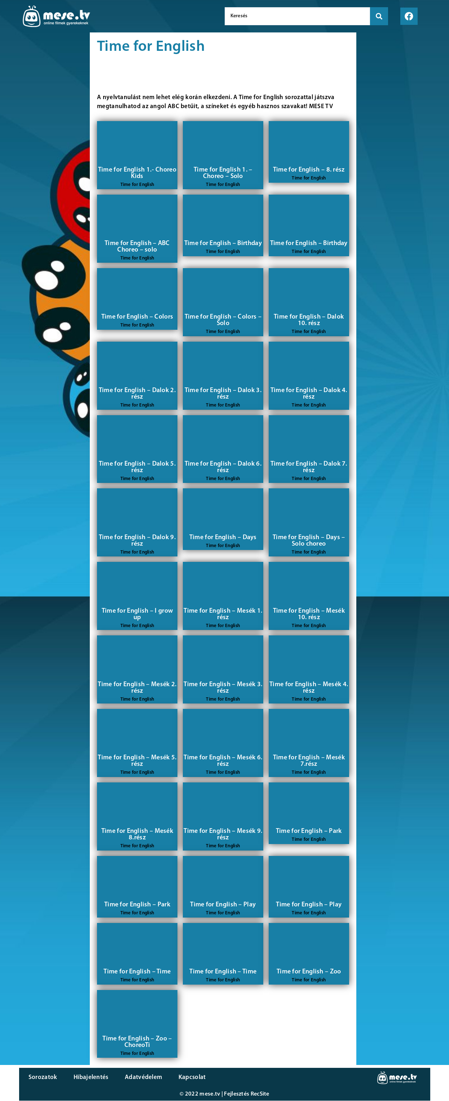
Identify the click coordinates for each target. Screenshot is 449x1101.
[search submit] (379, 16)
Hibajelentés (88, 1078)
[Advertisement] (45, 155)
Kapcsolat (185, 1078)
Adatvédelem (139, 1078)
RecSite (260, 1094)
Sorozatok (42, 1078)
